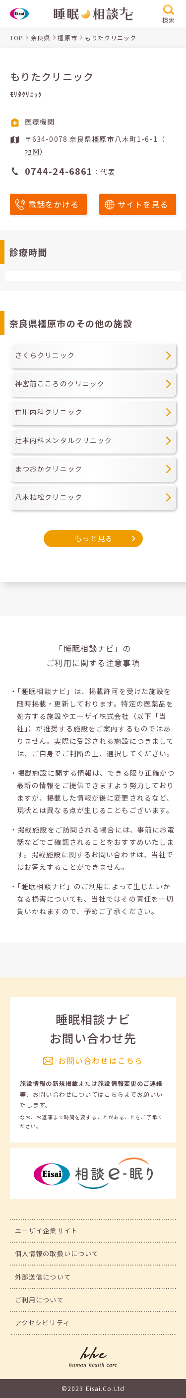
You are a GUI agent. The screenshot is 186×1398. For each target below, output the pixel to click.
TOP (16, 37)
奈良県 (40, 37)
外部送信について (43, 1277)
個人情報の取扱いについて (57, 1253)
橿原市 (67, 37)
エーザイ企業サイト (46, 1230)
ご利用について (39, 1299)
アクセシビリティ (42, 1322)
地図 (32, 151)
